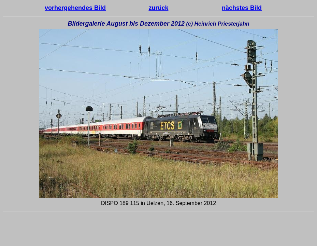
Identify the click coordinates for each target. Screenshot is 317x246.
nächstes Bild (242, 7)
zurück (158, 7)
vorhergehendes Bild (75, 7)
